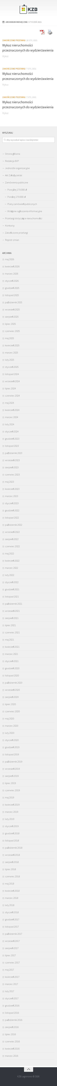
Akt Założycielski (13, 175)
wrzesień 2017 (12, 941)
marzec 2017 (11, 984)
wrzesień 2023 (12, 460)
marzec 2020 (11, 725)
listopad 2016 (12, 1012)
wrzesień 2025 (12, 309)
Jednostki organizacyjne (17, 168)
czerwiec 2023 (12, 474)
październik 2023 (13, 453)
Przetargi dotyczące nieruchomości (23, 218)
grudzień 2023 (12, 438)
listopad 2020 (12, 675)
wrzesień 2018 (12, 855)
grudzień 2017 (12, 919)
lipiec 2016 (10, 1034)
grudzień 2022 (12, 510)
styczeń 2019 (12, 826)
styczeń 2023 (12, 503)
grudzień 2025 (12, 288)
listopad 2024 (12, 374)
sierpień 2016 (12, 1027)
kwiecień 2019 (12, 804)
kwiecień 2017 (12, 977)
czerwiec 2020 (12, 711)
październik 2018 (13, 847)
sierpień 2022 (12, 539)
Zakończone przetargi (13, 40)
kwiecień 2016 (12, 1048)
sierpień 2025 (12, 316)
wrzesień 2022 (12, 532)
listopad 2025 (12, 295)
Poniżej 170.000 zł (16, 196)
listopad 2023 (12, 445)
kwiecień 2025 (12, 345)
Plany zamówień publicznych (22, 204)
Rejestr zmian (12, 240)
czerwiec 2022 (12, 546)
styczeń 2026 (12, 280)
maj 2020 (9, 718)
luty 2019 (9, 819)
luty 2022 (9, 575)
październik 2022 (13, 524)
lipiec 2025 (10, 324)
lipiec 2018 (10, 869)
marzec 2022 (11, 567)
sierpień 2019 (12, 776)
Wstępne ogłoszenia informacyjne (24, 211)
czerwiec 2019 (12, 790)
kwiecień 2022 (12, 560)
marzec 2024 (11, 417)
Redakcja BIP (12, 161)
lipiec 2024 (10, 388)
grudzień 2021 (12, 589)
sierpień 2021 (12, 618)
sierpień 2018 (12, 862)
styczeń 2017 (12, 998)
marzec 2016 (11, 1055)
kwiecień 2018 (12, 890)
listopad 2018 (12, 840)
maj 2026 (9, 259)
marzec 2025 (11, 352)
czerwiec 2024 (12, 395)
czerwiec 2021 (12, 632)
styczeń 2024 (12, 431)
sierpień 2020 (12, 697)
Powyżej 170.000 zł (17, 189)
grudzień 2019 (12, 747)
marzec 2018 (11, 898)
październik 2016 (13, 1020)
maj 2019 (9, 797)
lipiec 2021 (10, 625)
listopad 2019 (12, 754)
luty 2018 (9, 905)
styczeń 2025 (12, 367)
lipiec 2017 (10, 955)
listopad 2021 (12, 596)
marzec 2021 (11, 654)
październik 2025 (13, 302)
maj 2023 (9, 481)
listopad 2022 (12, 517)
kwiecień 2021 (12, 646)
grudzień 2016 (12, 1005)
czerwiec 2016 (12, 1041)
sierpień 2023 (12, 467)
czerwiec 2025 (12, 331)
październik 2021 (13, 603)
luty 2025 (9, 359)
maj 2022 (9, 553)
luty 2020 (9, 733)
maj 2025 (9, 338)
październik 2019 (13, 761)
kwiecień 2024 (12, 410)
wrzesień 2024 (12, 381)
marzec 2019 (11, 811)
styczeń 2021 (12, 661)
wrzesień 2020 (12, 689)
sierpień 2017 (12, 948)
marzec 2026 (11, 273)
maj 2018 (9, 883)
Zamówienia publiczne (16, 182)
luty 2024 (9, 424)
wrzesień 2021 (12, 611)
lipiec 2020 (10, 704)
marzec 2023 (11, 496)
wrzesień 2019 (12, 768)
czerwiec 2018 (12, 876)
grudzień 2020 (12, 668)
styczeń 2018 (12, 912)
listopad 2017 (12, 926)
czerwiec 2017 (12, 962)
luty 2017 (9, 991)
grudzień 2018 (12, 833)
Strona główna (12, 153)
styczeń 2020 (12, 740)
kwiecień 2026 (12, 266)
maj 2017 (9, 969)
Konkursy (9, 225)
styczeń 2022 (12, 582)
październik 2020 (13, 682)
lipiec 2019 (10, 783)
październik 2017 (13, 933)
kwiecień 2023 (12, 489)
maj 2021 (9, 639)
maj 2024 (9, 402)
